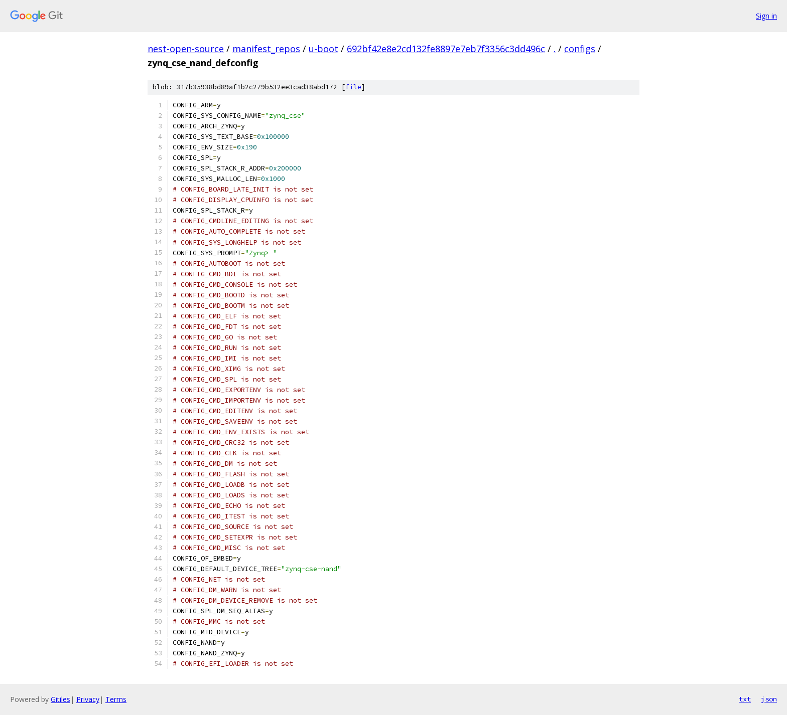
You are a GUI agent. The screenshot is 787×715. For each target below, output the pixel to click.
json (769, 698)
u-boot (323, 49)
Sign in (766, 16)
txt (745, 698)
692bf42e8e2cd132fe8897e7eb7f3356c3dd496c (446, 49)
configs (579, 49)
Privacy (87, 699)
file (353, 87)
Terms (115, 699)
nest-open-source (186, 49)
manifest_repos (266, 49)
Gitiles (60, 699)
